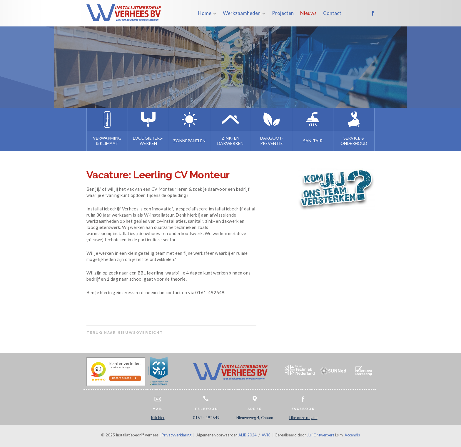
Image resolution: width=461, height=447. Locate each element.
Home (204, 13)
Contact (332, 13)
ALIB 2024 (247, 435)
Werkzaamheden (241, 13)
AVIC (266, 435)
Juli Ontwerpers (320, 435)
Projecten (283, 13)
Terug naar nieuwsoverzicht (124, 333)
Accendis (352, 435)
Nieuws (308, 13)
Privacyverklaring (176, 435)
